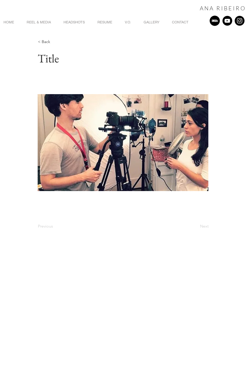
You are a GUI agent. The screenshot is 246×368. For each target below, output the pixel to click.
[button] (54, 42)
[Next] (196, 226)
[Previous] (54, 226)
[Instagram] (239, 21)
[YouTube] (227, 21)
